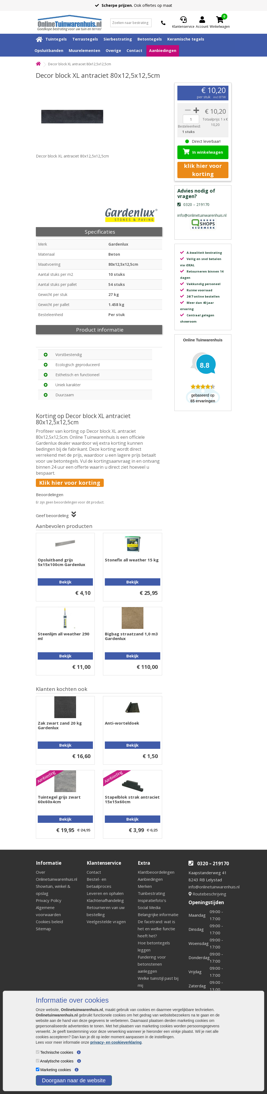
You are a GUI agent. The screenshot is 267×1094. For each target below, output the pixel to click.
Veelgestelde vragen (106, 921)
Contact (134, 50)
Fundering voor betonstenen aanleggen (152, 964)
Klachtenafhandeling (105, 900)
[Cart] (220, 19)
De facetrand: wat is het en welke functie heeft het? (156, 928)
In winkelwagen (203, 152)
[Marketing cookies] (37, 1069)
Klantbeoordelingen (156, 872)
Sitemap (43, 928)
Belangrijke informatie (158, 914)
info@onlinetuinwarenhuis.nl (214, 886)
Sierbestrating (117, 39)
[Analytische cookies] (37, 1060)
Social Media (149, 907)
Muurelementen (84, 50)
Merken (145, 886)
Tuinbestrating (151, 893)
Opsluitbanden (48, 50)
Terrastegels (85, 39)
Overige (113, 50)
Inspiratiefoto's (152, 900)
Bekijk (65, 582)
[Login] (202, 22)
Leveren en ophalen (105, 893)
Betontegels (149, 39)
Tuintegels (56, 39)
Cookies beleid (49, 921)
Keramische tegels (185, 39)
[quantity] (191, 119)
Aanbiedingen (162, 50)
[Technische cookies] (37, 1052)
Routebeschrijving (207, 894)
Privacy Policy (48, 900)
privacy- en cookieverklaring (116, 1042)
